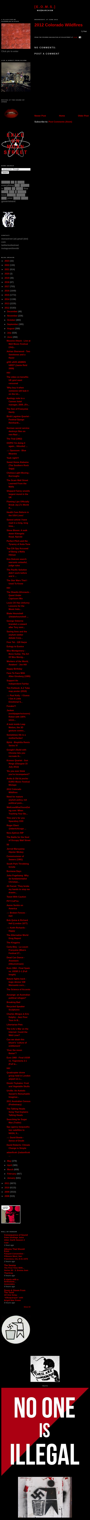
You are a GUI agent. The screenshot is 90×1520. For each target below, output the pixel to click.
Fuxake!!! (11, 706)
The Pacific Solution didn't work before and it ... (17, 573)
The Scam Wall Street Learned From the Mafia (17, 483)
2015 (7, 295)
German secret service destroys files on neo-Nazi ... (18, 431)
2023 (7, 261)
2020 (7, 274)
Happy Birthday (14, 669)
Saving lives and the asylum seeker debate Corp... (17, 634)
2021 (7, 269)
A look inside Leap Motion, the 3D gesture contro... (16, 727)
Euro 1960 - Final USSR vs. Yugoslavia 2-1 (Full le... (18, 1061)
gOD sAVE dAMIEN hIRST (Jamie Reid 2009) (17, 365)
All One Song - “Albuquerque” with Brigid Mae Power (13, 1297)
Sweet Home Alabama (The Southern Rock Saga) (18, 465)
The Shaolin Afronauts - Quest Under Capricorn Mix (18, 595)
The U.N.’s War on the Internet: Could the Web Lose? (17, 1032)
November (12, 316)
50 (8, 844)
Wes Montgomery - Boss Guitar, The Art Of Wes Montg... (18, 654)
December (12, 311)
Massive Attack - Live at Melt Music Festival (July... (18, 344)
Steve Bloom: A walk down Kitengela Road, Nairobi (17, 533)
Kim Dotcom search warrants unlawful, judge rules (17, 562)
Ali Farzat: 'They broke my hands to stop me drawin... (18, 889)
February (12, 1174)
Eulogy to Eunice (15, 646)
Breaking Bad (13, 1002)
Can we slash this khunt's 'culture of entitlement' (17, 1042)
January (11, 1178)
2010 (7, 1187)
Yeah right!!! (13, 458)
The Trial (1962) (14, 439)
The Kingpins (13, 942)
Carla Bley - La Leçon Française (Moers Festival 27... (17, 950)
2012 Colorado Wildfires (58, 25)
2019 (7, 278)
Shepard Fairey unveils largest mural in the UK (18, 494)
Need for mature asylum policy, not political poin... (17, 800)
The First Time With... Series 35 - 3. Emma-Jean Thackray (16, 1270)
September (13, 324)
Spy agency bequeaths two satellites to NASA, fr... (18, 1130)
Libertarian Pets (15, 1024)
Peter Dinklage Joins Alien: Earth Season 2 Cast (14, 1240)
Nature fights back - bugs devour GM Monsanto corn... (16, 982)
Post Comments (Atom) (60, 122)
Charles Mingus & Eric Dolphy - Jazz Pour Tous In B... (18, 1017)
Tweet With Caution (16, 897)
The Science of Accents (18, 989)
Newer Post (40, 116)
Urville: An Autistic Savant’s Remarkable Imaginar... (18, 1094)
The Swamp (10, 1265)
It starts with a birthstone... (11, 1280)
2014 (7, 299)
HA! (8, 373)
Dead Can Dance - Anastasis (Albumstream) (16, 960)
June (10, 337)
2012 (7, 308)
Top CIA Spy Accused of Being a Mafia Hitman (17, 551)
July (9, 333)
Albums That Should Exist (14, 1250)
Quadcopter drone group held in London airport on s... (18, 1075)
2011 (7, 1183)
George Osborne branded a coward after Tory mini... (17, 624)
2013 (7, 303)
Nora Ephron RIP (15, 833)
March (10, 1169)
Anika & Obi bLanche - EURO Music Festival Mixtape (18, 781)
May (9, 1161)
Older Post (83, 116)
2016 (7, 291)
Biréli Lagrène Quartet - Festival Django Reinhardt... (18, 419)
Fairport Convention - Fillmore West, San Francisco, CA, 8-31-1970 (16, 1256)
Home (62, 116)
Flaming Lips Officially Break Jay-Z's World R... (18, 504)
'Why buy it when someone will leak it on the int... (17, 391)
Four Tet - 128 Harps (17, 642)
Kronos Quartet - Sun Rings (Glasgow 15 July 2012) (17, 763)
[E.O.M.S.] (45, 7)
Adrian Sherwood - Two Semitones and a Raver (18, 354)
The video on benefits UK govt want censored (17, 380)
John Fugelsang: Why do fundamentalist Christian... (18, 878)
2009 (7, 1192)
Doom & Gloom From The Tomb (14, 1291)
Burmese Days (14, 871)
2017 (7, 286)
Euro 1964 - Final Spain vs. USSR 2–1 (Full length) (18, 971)
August (11, 328)
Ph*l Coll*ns (13, 901)
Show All (27, 1307)
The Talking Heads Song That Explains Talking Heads (17, 1112)
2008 (7, 1196)
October (11, 320)
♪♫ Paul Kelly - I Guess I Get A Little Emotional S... (18, 698)
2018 (7, 282)
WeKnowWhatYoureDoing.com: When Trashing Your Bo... (18, 810)
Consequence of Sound (16, 1235)
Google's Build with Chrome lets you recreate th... (16, 753)
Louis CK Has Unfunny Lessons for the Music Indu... (18, 606)
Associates (9, 1284)
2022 (7, 265)
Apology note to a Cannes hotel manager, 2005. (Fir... (18, 401)
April (10, 1165)
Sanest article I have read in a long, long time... (17, 523)
